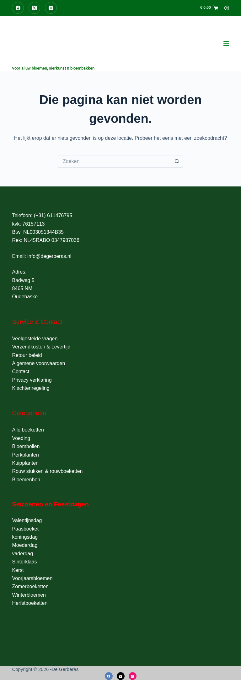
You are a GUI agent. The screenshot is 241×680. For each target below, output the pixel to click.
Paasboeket (25, 528)
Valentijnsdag (27, 520)
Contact (20, 371)
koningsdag (25, 537)
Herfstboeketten (29, 603)
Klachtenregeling (30, 388)
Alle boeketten (28, 429)
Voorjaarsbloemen (32, 578)
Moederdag (24, 545)
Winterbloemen (29, 595)
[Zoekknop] (177, 161)
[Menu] (226, 43)
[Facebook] (18, 8)
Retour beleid (27, 355)
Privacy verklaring (31, 380)
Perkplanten (25, 455)
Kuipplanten (25, 463)
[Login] (226, 8)
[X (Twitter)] (34, 8)
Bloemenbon (26, 479)
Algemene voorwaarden (38, 363)
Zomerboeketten (30, 586)
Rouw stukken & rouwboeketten (47, 471)
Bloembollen (26, 446)
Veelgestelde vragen (34, 338)
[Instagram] (51, 8)
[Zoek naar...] (114, 161)
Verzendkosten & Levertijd (41, 346)
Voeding (21, 438)
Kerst (18, 570)
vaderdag (22, 553)
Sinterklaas (24, 561)
